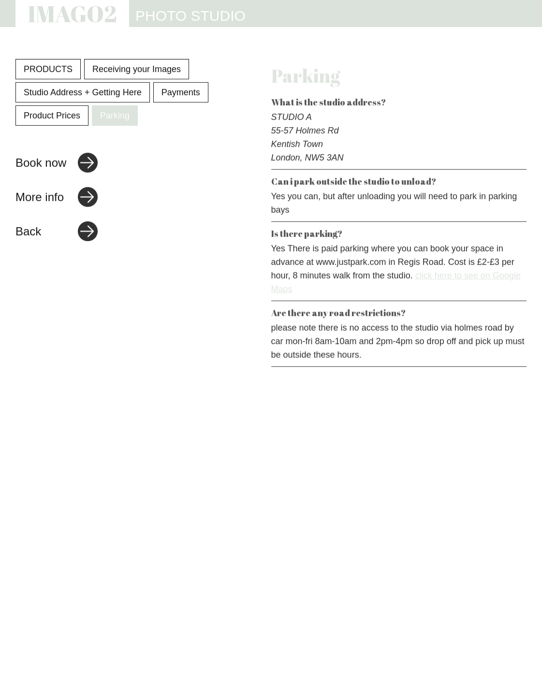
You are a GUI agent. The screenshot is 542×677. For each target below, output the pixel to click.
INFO (357, 44)
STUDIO (249, 44)
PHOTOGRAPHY (182, 44)
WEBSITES (306, 44)
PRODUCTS (48, 70)
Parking (115, 116)
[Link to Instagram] (506, 44)
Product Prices (52, 116)
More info (39, 197)
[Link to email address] (521, 44)
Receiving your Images (136, 70)
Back (28, 232)
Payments (180, 93)
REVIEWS (406, 44)
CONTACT (464, 44)
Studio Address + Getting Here (83, 93)
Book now (40, 163)
